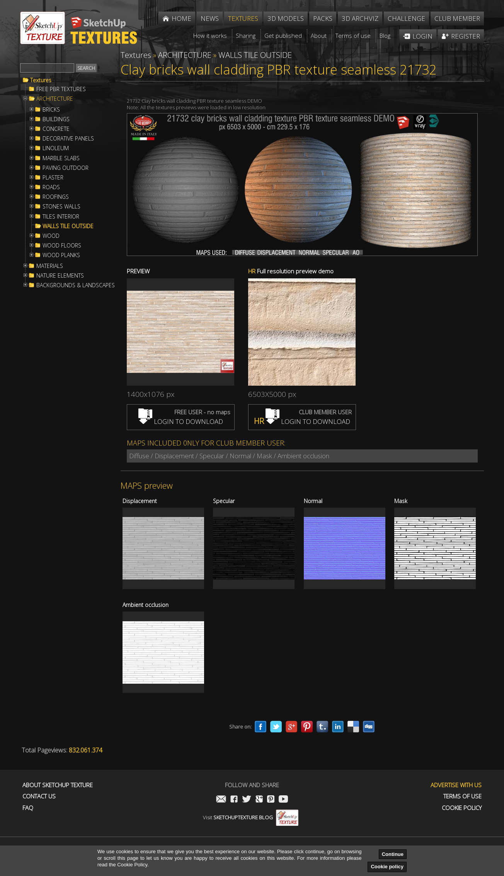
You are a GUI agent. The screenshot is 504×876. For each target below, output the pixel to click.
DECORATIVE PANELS (68, 138)
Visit (250, 817)
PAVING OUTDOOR (66, 167)
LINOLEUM (56, 148)
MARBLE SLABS (61, 158)
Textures (40, 80)
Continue (393, 854)
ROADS (51, 187)
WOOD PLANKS (61, 255)
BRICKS (51, 109)
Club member (457, 18)
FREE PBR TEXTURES (61, 89)
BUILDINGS (56, 119)
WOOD (51, 235)
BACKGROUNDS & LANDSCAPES (75, 285)
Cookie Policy (462, 808)
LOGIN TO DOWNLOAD (180, 421)
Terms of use (462, 796)
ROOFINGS (56, 196)
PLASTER (53, 177)
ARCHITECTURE (54, 98)
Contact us (39, 796)
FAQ (27, 808)
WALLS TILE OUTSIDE (68, 226)
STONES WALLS (61, 206)
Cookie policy (387, 866)
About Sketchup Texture (57, 785)
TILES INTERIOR (61, 216)
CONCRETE (56, 128)
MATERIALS (49, 266)
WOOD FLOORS (62, 245)
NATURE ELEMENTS (60, 275)
